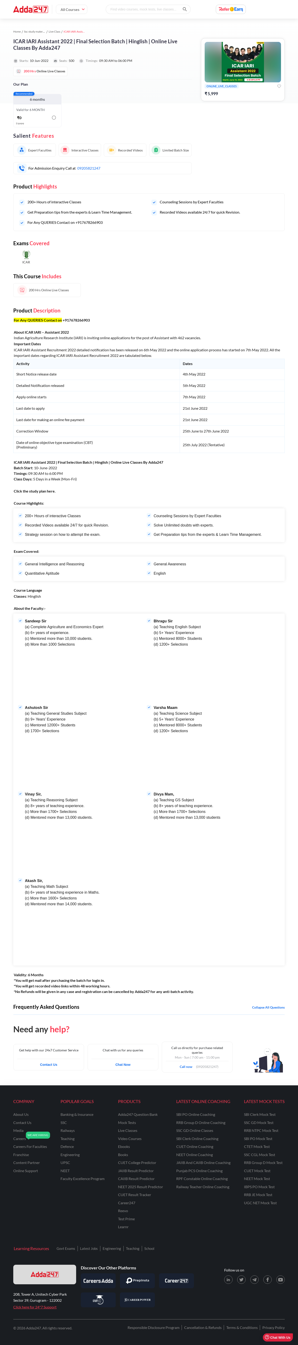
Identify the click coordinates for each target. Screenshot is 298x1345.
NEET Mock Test (257, 1178)
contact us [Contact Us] (22, 1122)
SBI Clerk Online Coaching (197, 1138)
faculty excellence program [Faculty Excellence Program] (83, 1178)
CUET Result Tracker (134, 1194)
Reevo (123, 1210)
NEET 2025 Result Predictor (140, 1186)
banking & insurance (77, 1114)
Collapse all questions (268, 1007)
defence (67, 1146)
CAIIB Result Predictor (136, 1178)
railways (68, 1130)
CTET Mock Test (257, 1146)
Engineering (112, 1248)
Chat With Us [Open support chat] (278, 1337)
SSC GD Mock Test (259, 1122)
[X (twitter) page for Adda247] (241, 1279)
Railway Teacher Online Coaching (202, 1186)
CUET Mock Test (257, 1170)
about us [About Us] (21, 1114)
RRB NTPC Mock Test (261, 1130)
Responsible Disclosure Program (153, 1327)
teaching (67, 1138)
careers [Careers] (19, 1138)
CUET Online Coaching (194, 1146)
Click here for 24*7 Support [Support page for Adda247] (35, 1307)
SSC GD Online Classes (194, 1130)
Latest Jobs (89, 1248)
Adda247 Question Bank (138, 1114)
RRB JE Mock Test (258, 1194)
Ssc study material (35, 31)
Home (17, 31)
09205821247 (88, 168)
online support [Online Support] (25, 1170)
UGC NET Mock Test (260, 1203)
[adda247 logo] (44, 1274)
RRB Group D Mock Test (263, 1162)
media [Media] (18, 1130)
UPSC (65, 1162)
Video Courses (130, 1138)
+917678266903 (76, 320)
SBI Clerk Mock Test (260, 1114)
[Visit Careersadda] (98, 1280)
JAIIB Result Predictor (136, 1170)
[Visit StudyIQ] (98, 1299)
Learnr (123, 1226)
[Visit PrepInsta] (137, 1280)
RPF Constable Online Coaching (202, 1178)
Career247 (126, 1203)
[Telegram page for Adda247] (254, 1279)
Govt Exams (66, 1248)
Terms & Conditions (242, 1327)
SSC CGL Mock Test (259, 1154)
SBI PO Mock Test (258, 1138)
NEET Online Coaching (194, 1154)
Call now (187, 1065)
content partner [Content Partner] (26, 1162)
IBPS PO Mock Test (259, 1186)
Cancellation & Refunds (203, 1327)
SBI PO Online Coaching (195, 1114)
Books (123, 1154)
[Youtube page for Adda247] (280, 1279)
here (51, 491)
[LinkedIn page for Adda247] (228, 1279)
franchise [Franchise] (21, 1154)
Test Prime (126, 1219)
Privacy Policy (273, 1327)
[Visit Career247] (176, 1280)
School (149, 1248)
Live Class (54, 31)
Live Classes (127, 1130)
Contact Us (48, 1065)
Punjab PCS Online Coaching (199, 1170)
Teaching (132, 1248)
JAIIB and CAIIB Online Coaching (203, 1162)
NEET (65, 1170)
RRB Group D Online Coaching (200, 1122)
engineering (70, 1154)
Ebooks (124, 1146)
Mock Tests (127, 1122)
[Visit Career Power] (137, 1299)
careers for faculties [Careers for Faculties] (30, 1146)
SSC (64, 1122)
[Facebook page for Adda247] (267, 1279)
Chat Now (123, 1065)
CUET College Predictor (137, 1162)
